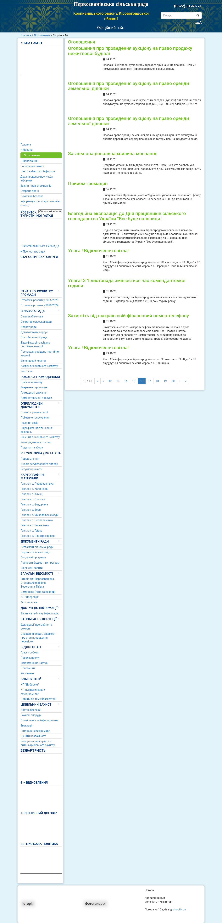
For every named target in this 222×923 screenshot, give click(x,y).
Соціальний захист (32, 166)
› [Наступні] (179, 381)
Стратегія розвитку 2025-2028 (39, 300)
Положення (28, 668)
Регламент (27, 673)
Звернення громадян (34, 387)
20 (173, 381)
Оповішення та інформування (39, 720)
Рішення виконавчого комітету (40, 437)
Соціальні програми (33, 557)
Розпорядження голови (36, 442)
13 (117, 381)
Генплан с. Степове (33, 499)
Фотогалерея (29, 602)
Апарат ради (28, 326)
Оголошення (42, 35)
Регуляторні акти (31, 469)
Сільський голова (32, 316)
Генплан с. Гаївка (31, 530)
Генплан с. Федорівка (34, 504)
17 (149, 381)
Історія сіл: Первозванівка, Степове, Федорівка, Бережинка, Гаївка (37, 582)
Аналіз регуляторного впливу (39, 463)
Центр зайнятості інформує (37, 171)
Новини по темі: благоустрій (38, 698)
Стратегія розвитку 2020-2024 (39, 305)
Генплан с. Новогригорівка (38, 535)
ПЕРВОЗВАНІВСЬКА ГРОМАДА (39, 246)
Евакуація (27, 725)
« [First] (97, 381)
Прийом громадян (88, 183)
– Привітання (28, 160)
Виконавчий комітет (33, 360)
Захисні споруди (31, 715)
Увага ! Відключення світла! (98, 250)
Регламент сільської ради (37, 547)
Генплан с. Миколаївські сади (39, 514)
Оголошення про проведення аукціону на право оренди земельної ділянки (128, 86)
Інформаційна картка (34, 662)
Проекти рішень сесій (34, 412)
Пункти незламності (33, 736)
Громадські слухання (34, 392)
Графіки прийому (31, 382)
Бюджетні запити (32, 567)
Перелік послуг (30, 657)
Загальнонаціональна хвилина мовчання (112, 153)
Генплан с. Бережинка (35, 525)
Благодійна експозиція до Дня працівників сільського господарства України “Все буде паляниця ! (127, 216)
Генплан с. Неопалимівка (37, 520)
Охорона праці (29, 190)
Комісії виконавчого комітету (39, 365)
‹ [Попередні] (103, 381)
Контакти (27, 371)
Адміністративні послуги (36, 397)
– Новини (26, 149)
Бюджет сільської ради (35, 552)
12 (110, 381)
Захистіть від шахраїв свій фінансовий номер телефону (128, 315)
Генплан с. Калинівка (34, 488)
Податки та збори (32, 447)
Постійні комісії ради (34, 337)
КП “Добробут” (30, 597)
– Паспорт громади (32, 251)
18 (157, 381)
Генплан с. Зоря (31, 509)
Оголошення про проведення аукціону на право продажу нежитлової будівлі (130, 51)
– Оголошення (30, 155)
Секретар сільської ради (36, 321)
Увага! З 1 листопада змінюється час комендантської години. (126, 283)
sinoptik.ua (179, 909)
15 (133, 381)
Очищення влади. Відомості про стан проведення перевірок (38, 637)
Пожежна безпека (31, 196)
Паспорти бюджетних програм (40, 562)
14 (125, 381)
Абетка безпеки (31, 709)
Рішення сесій (29, 422)
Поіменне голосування (35, 417)
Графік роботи (30, 652)
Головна (25, 35)
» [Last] (185, 381)
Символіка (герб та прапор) (38, 591)
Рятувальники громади (35, 730)
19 (165, 381)
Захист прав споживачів (35, 185)
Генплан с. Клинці (32, 494)
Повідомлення (30, 458)
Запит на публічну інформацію (40, 613)
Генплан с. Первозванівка (37, 483)
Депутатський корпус (34, 332)
